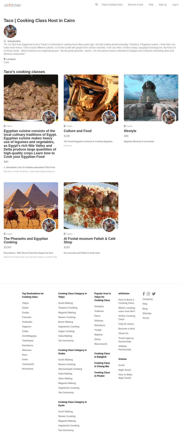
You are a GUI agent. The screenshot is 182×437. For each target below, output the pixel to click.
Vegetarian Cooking (68, 326)
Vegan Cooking (66, 331)
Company (148, 299)
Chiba (25, 331)
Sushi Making (65, 303)
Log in (175, 4)
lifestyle (130, 131)
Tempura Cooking (67, 307)
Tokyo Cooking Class (112, 4)
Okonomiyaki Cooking (70, 369)
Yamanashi (28, 364)
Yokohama (27, 340)
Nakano (98, 334)
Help (151, 4)
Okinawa (26, 350)
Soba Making (65, 336)
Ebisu (97, 316)
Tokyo (25, 303)
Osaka (25, 312)
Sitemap (147, 313)
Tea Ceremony (66, 340)
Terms (146, 318)
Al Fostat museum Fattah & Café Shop (89, 240)
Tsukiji (97, 330)
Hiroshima (27, 369)
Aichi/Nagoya (29, 336)
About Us (123, 333)
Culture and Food (78, 131)
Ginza (97, 339)
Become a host (135, 4)
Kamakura (27, 345)
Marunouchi (100, 344)
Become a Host (126, 328)
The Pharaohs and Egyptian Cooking (26, 240)
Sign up (163, 4)
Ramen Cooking (66, 317)
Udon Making (65, 378)
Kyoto (25, 307)
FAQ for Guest (126, 324)
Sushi (121, 365)
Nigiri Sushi (124, 370)
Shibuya (98, 320)
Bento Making (65, 322)
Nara (24, 355)
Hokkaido (27, 322)
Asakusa (99, 311)
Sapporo (26, 326)
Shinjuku (99, 306)
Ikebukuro (99, 325)
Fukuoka (26, 317)
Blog (145, 308)
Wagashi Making (67, 312)
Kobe (25, 359)
